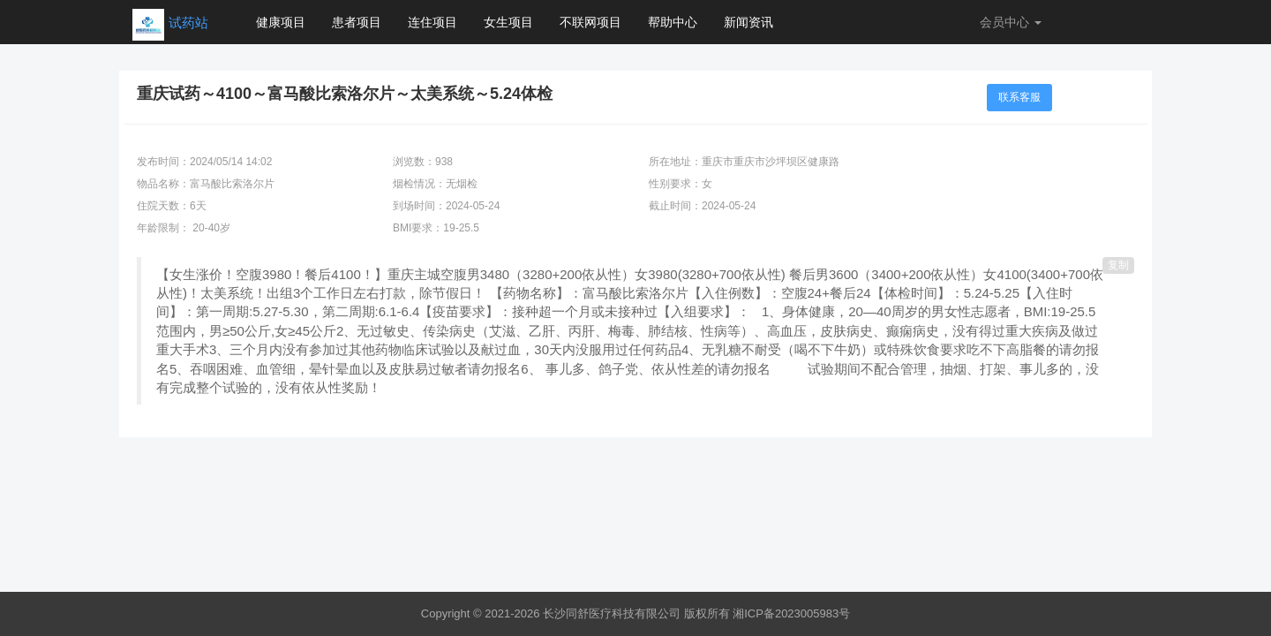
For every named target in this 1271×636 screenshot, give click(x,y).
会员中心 (1011, 22)
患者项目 (356, 22)
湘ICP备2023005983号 (791, 613)
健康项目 (280, 22)
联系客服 (1019, 97)
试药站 (188, 22)
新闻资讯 (748, 22)
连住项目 (432, 22)
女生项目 (508, 22)
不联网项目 (590, 22)
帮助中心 (672, 22)
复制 (1118, 265)
